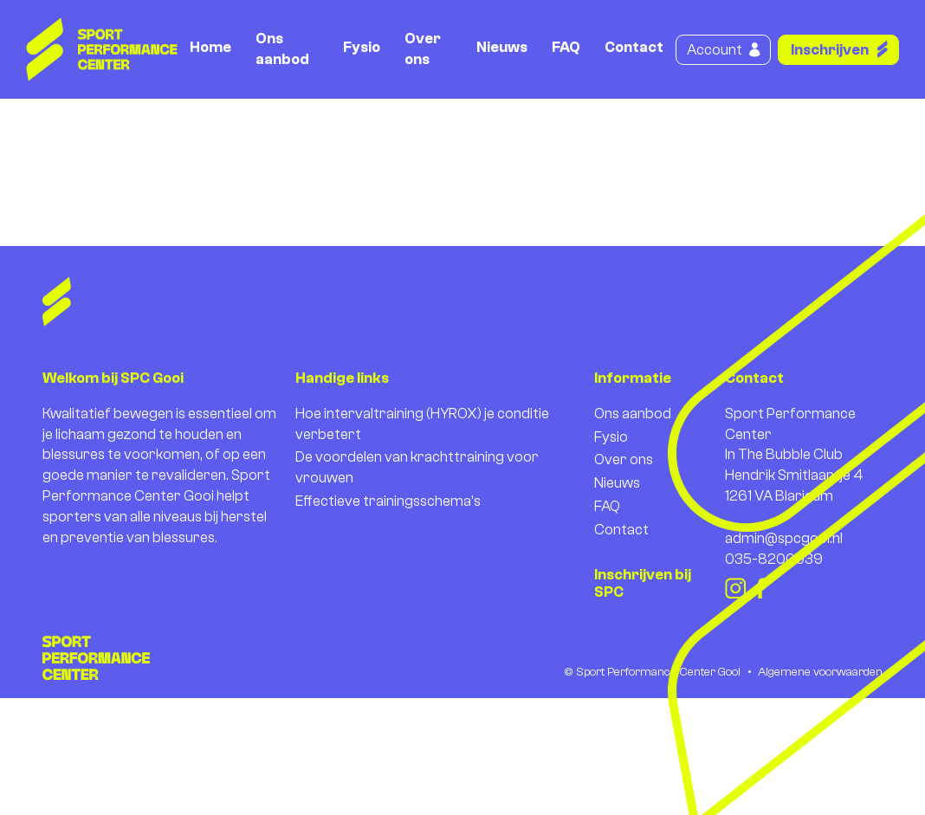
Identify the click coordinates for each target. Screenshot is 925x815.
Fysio (361, 47)
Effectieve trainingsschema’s (388, 501)
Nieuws (501, 47)
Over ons (422, 49)
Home (210, 47)
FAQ (566, 47)
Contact (634, 47)
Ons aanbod (282, 49)
